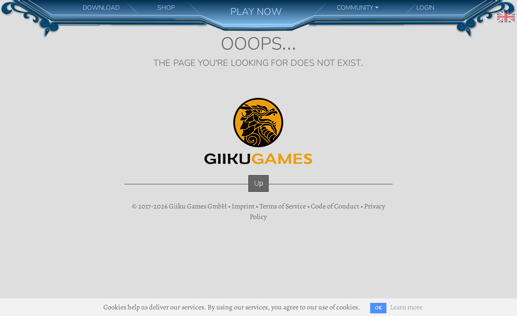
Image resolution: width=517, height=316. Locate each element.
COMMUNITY (355, 7)
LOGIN (425, 7)
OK (378, 308)
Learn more (406, 307)
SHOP (166, 7)
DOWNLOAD (101, 7)
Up (258, 183)
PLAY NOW (256, 11)
